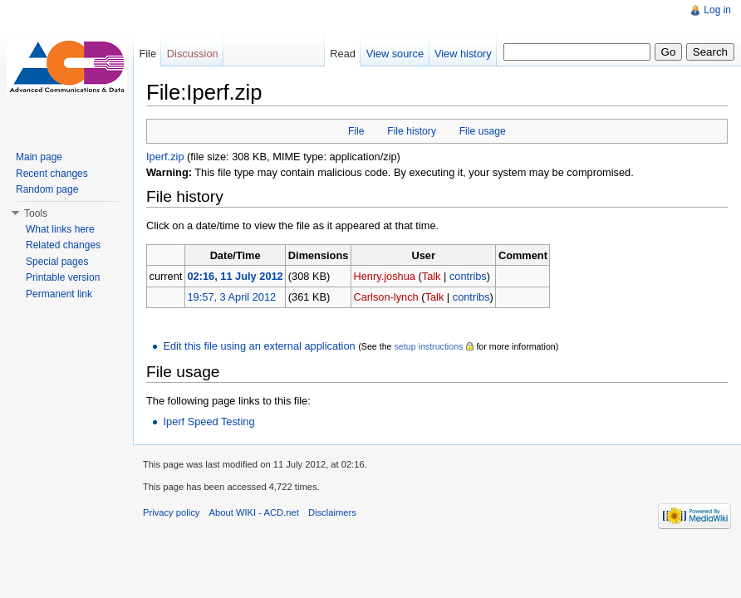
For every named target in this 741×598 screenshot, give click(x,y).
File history (411, 131)
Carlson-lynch (385, 297)
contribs (468, 276)
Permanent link (59, 294)
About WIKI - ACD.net (254, 512)
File (356, 131)
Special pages (57, 261)
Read (343, 53)
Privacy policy (171, 512)
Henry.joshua (384, 276)
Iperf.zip (165, 156)
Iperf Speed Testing (208, 421)
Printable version (63, 277)
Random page (47, 189)
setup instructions (428, 346)
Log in (717, 10)
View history (463, 53)
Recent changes (52, 173)
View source (395, 53)
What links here (60, 229)
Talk (431, 276)
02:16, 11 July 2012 (234, 276)
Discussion (192, 53)
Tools (35, 213)
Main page (39, 157)
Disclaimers (332, 512)
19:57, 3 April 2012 (231, 297)
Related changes (63, 245)
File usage (482, 131)
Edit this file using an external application (259, 346)
